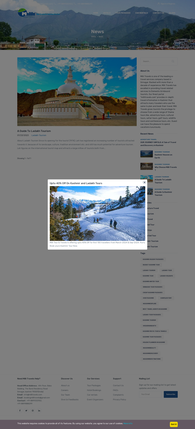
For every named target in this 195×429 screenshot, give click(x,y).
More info (127, 423)
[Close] (144, 182)
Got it (174, 424)
